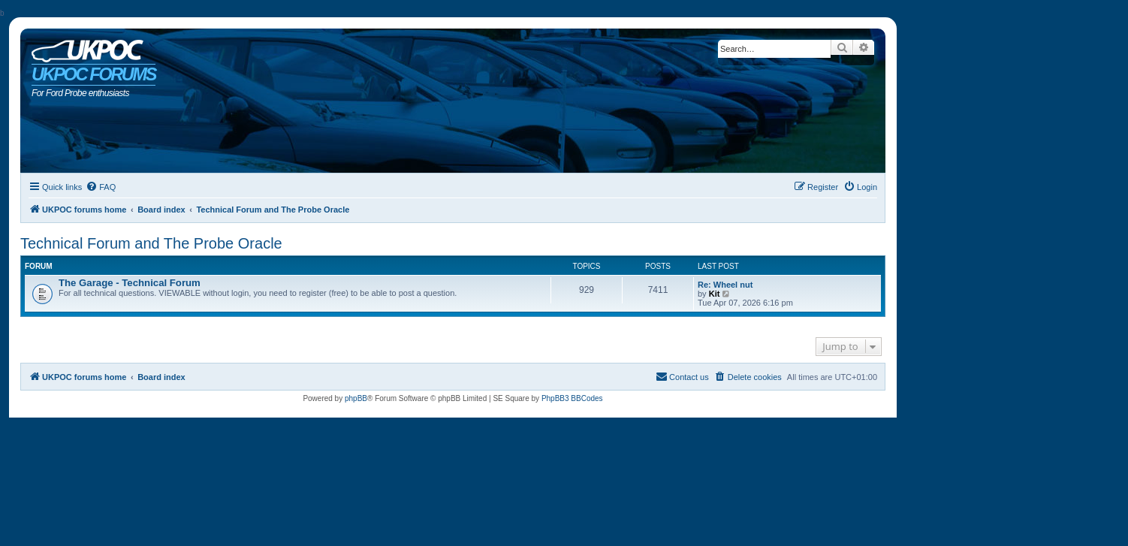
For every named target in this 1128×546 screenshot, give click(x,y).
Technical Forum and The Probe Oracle (151, 243)
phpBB (356, 398)
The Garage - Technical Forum (130, 282)
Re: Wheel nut (725, 284)
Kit (714, 293)
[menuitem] (101, 187)
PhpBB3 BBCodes (572, 398)
